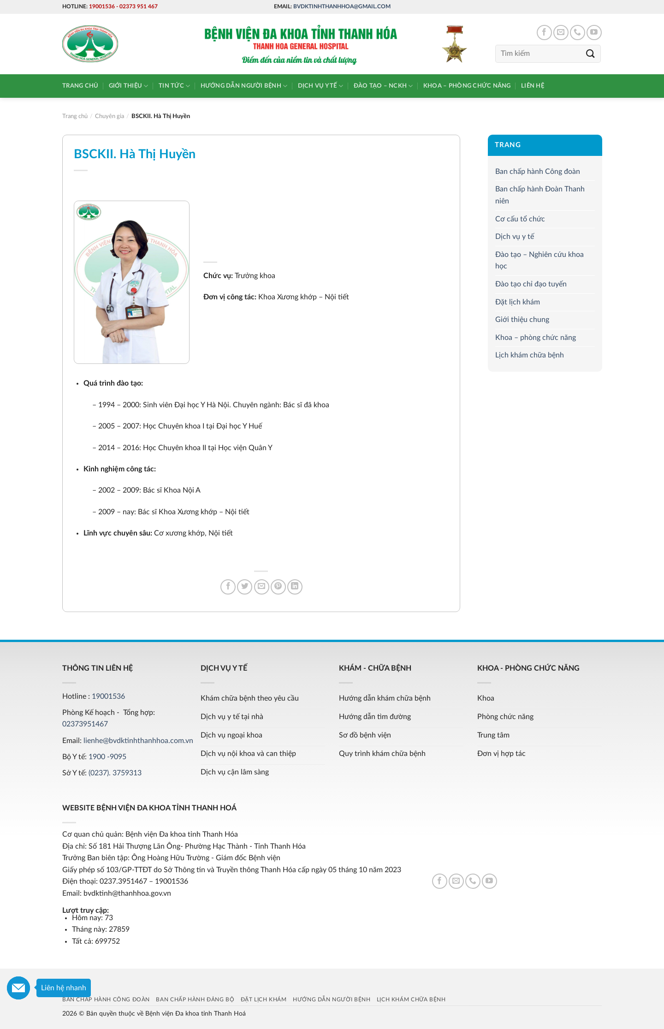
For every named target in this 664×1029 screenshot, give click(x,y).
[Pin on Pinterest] (278, 587)
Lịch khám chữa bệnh (529, 355)
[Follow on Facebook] (544, 32)
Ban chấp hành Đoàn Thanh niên (540, 195)
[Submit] (590, 54)
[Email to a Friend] (261, 587)
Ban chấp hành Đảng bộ (195, 999)
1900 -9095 (107, 757)
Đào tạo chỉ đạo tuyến (531, 284)
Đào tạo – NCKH (383, 86)
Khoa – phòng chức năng (467, 86)
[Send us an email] (561, 32)
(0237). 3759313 (115, 773)
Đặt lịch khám (517, 302)
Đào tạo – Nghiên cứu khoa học (539, 260)
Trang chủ (80, 86)
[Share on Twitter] (244, 587)
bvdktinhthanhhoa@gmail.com (342, 6)
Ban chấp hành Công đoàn (537, 171)
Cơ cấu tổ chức (520, 219)
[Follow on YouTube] (594, 32)
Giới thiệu (128, 86)
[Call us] (577, 32)
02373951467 (85, 724)
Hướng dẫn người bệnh (244, 86)
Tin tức (174, 86)
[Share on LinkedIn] (294, 587)
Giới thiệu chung (522, 319)
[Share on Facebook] (228, 587)
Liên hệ (532, 86)
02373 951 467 (138, 6)
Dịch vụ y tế (321, 86)
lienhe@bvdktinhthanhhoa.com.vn (138, 740)
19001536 (102, 6)
